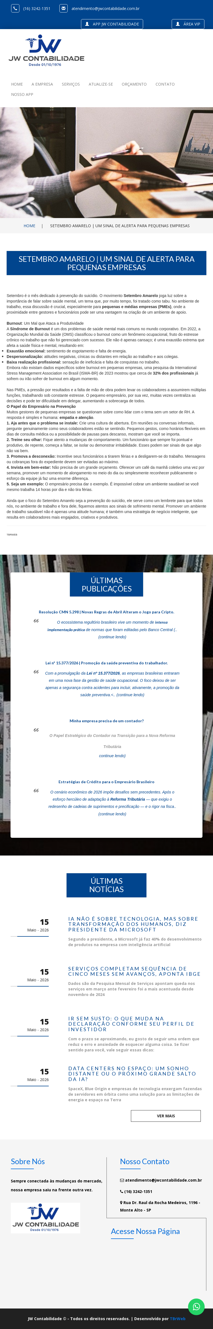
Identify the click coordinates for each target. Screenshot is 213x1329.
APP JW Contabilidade (112, 24)
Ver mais (166, 1115)
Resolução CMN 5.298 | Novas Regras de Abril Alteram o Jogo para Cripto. (106, 612)
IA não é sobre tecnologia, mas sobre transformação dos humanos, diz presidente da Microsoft (133, 924)
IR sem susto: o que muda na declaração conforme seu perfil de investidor (131, 1024)
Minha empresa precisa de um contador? (107, 720)
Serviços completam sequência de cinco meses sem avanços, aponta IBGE (134, 971)
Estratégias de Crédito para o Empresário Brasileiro (106, 781)
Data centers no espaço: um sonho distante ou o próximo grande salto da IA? (132, 1074)
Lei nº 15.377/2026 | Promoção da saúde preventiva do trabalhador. (106, 662)
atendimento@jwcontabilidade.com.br (106, 8)
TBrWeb (178, 1318)
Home (29, 225)
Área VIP (188, 24)
